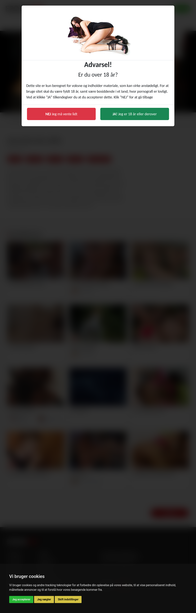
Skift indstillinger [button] (68, 599)
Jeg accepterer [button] (21, 599)
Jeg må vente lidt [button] (61, 114)
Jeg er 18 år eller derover (135, 114)
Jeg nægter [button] (44, 599)
